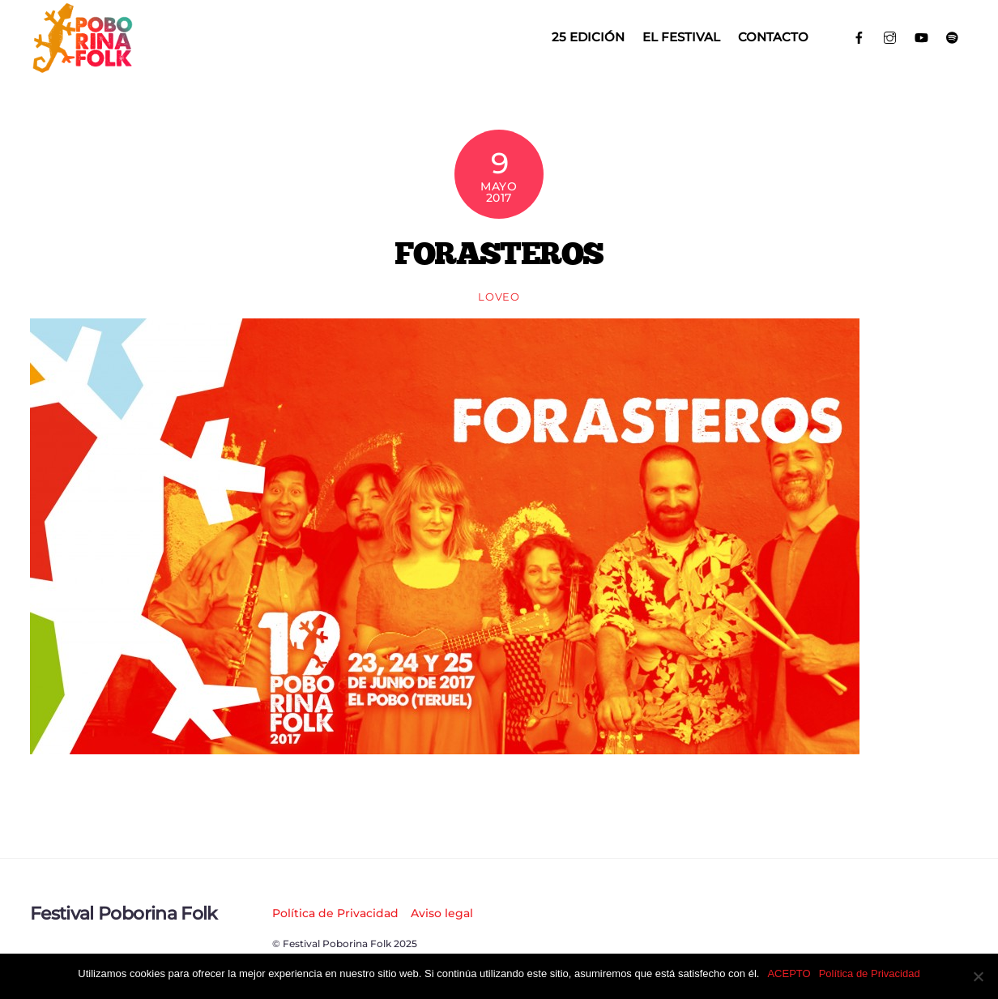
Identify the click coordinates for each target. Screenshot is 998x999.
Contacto (773, 37)
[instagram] (890, 36)
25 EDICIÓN (588, 37)
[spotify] (953, 36)
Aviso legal (442, 913)
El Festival (681, 37)
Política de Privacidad (335, 913)
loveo (498, 296)
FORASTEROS (499, 252)
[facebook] (859, 36)
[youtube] (921, 36)
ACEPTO (788, 973)
